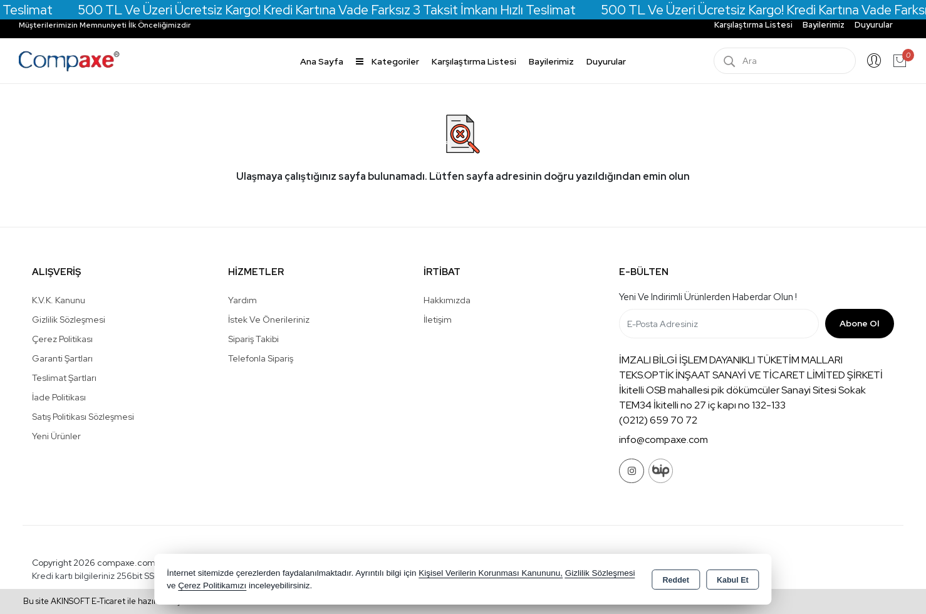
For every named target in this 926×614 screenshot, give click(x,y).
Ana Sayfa (321, 61)
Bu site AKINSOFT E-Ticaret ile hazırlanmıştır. (106, 601)
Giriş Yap (874, 61)
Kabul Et (733, 580)
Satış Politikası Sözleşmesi (83, 416)
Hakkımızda (447, 300)
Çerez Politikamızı (212, 585)
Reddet (676, 580)
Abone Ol (859, 323)
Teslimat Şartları (64, 377)
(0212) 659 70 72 (658, 420)
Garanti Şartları (62, 358)
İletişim (438, 319)
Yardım (242, 300)
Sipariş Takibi (253, 339)
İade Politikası (59, 397)
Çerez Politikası (62, 339)
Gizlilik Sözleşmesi (68, 319)
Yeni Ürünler (56, 436)
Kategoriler (387, 61)
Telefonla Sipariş (260, 358)
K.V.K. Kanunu (58, 300)
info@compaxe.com (663, 439)
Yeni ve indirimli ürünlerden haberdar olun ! (708, 297)
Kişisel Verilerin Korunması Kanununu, (491, 573)
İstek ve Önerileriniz (269, 319)
